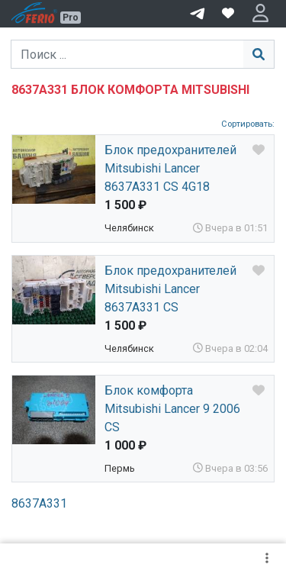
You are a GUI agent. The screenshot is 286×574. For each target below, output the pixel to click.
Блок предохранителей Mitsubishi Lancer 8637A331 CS (170, 288)
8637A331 (39, 503)
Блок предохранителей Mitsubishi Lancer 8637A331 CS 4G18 (170, 168)
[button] (260, 13)
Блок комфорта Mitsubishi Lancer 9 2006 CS (172, 408)
